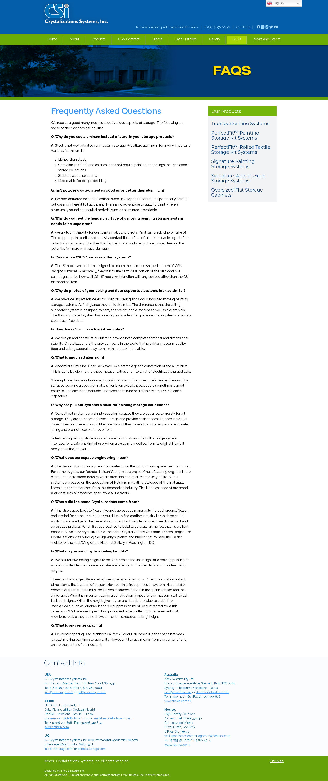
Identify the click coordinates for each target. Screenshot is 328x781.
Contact (243, 27)
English (275, 3)
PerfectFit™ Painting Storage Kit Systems (235, 135)
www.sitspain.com (57, 727)
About (74, 39)
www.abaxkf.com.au (177, 701)
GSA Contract (129, 39)
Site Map (277, 761)
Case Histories (186, 39)
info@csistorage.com (59, 692)
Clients (157, 39)
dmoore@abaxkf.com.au (212, 692)
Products (99, 39)
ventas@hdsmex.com (178, 736)
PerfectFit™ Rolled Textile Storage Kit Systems (240, 149)
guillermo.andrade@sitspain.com (67, 718)
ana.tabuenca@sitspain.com (112, 718)
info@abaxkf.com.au (177, 692)
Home (52, 39)
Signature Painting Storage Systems (233, 164)
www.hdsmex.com (177, 744)
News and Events (267, 39)
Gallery (214, 39)
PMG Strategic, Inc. (73, 770)
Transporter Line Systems (240, 123)
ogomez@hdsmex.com (214, 736)
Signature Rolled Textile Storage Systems (238, 178)
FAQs (236, 39)
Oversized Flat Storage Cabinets (237, 192)
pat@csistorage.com (92, 692)
